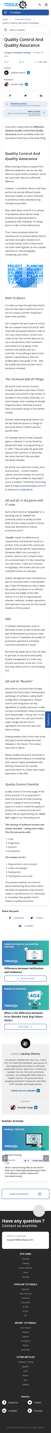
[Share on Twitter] (25, 95)
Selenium (25, 1289)
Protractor (25, 1341)
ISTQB (25, 1306)
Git (25, 1315)
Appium (25, 1366)
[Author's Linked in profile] (28, 72)
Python (25, 1345)
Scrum (25, 1311)
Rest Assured (25, 1293)
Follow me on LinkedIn (25, 1090)
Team (25, 1272)
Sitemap (25, 1277)
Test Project (25, 1327)
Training (25, 1263)
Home (5, 19)
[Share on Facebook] (10, 95)
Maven (26, 1375)
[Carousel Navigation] (25, 1158)
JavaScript (25, 1349)
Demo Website (25, 1268)
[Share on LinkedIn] (41, 95)
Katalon (25, 1332)
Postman (25, 1298)
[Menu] (46, 5)
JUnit (26, 1371)
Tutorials (25, 1258)
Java (25, 1380)
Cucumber (25, 1302)
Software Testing (23, 19)
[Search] (40, 5)
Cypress (25, 1336)
